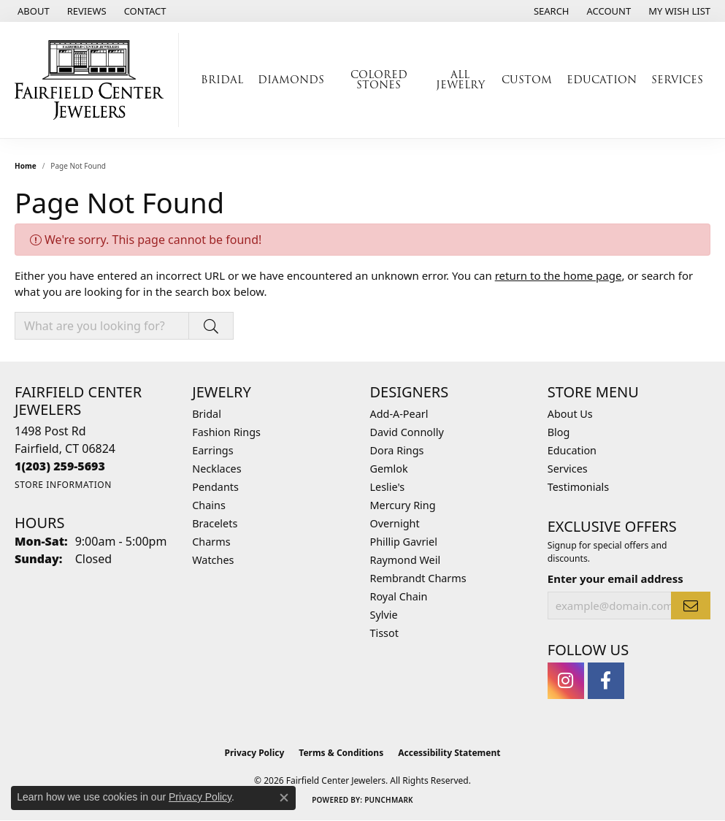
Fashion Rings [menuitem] (226, 432)
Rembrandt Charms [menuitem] (418, 578)
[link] (32, 11)
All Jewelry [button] (460, 79)
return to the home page (558, 275)
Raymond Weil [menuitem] (405, 560)
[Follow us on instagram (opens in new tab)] (566, 680)
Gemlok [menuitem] (389, 469)
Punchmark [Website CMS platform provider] (388, 800)
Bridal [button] (222, 80)
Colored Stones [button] (378, 79)
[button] (550, 11)
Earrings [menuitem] (212, 450)
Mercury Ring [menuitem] (403, 505)
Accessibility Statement (449, 752)
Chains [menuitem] (209, 505)
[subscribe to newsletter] (690, 605)
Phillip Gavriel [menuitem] (403, 542)
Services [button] (677, 80)
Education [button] (602, 80)
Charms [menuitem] (211, 542)
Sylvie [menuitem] (384, 615)
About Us (570, 414)
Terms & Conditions (341, 752)
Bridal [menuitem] (206, 414)
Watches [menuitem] (213, 560)
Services (568, 469)
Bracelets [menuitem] (214, 523)
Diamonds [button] (291, 80)
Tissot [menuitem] (384, 633)
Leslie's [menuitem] (387, 487)
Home (26, 166)
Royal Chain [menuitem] (399, 596)
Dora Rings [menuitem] (397, 450)
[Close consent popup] (284, 797)
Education (572, 450)
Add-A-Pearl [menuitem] (399, 414)
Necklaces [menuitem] (216, 469)
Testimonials (578, 487)
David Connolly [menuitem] (407, 432)
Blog (559, 432)
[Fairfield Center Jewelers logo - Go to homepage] (93, 80)
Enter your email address (615, 578)
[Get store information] (63, 484)
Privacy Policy (255, 752)
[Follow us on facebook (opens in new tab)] (606, 680)
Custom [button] (527, 80)
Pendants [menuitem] (215, 487)
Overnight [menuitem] (395, 523)
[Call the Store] (60, 466)
